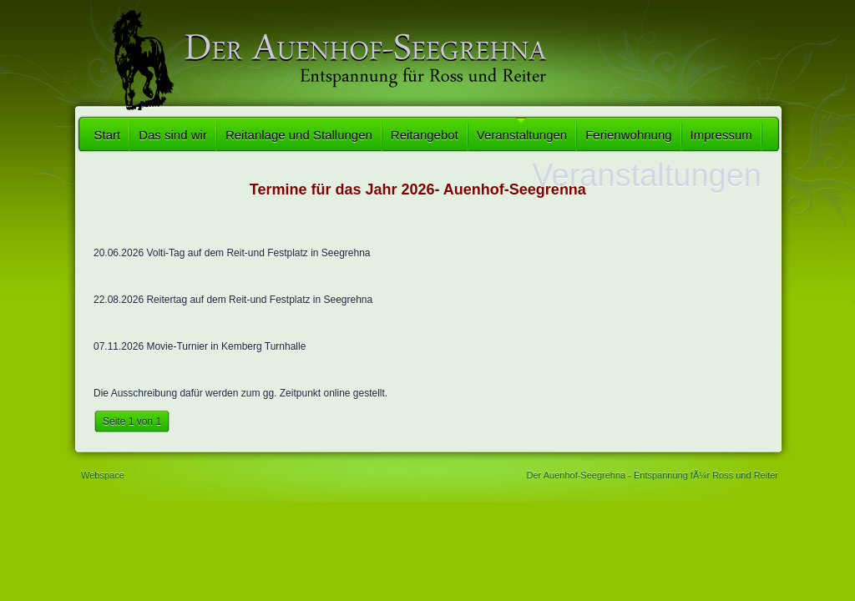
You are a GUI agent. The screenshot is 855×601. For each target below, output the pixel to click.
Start (107, 135)
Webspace (102, 475)
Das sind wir (173, 135)
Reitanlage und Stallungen (298, 135)
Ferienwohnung (628, 135)
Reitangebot (424, 135)
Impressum (721, 135)
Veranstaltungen (522, 135)
